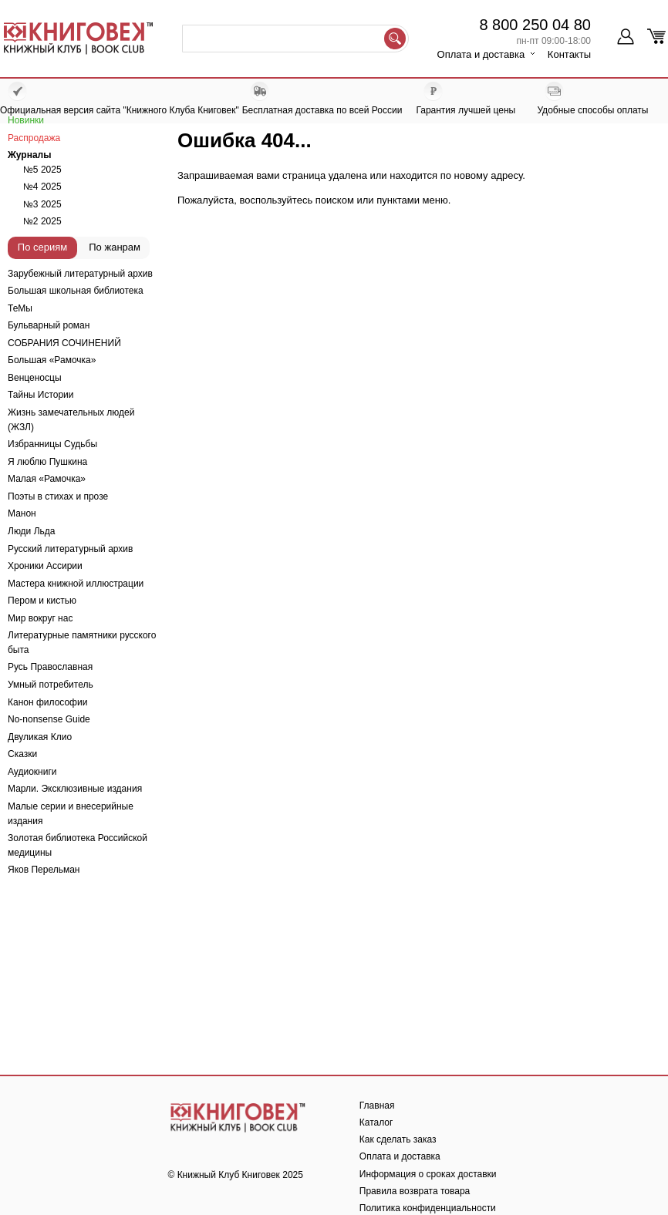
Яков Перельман (44, 869)
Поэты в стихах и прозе (58, 496)
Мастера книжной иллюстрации (75, 583)
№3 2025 (42, 204)
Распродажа (34, 138)
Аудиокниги (32, 771)
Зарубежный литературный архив (80, 273)
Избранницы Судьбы (52, 444)
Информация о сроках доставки (428, 1174)
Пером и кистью (42, 600)
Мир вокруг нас (40, 618)
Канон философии (47, 702)
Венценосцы (35, 377)
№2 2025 (42, 221)
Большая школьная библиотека (75, 290)
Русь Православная (50, 666)
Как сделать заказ (398, 1139)
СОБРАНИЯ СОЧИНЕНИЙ (64, 343)
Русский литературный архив (70, 549)
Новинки (26, 120)
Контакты (569, 54)
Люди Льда (31, 531)
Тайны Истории (41, 394)
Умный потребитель (50, 684)
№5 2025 (42, 169)
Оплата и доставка (481, 54)
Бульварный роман (48, 325)
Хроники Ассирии (45, 565)
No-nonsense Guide (49, 719)
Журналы (29, 155)
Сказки (22, 754)
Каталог (376, 1122)
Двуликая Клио (40, 737)
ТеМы (20, 308)
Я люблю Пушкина (47, 461)
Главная (377, 1105)
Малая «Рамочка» (47, 478)
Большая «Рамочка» (52, 360)
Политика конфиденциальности (427, 1208)
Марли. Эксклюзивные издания (75, 788)
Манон (22, 513)
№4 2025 (42, 186)
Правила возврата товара (414, 1191)
